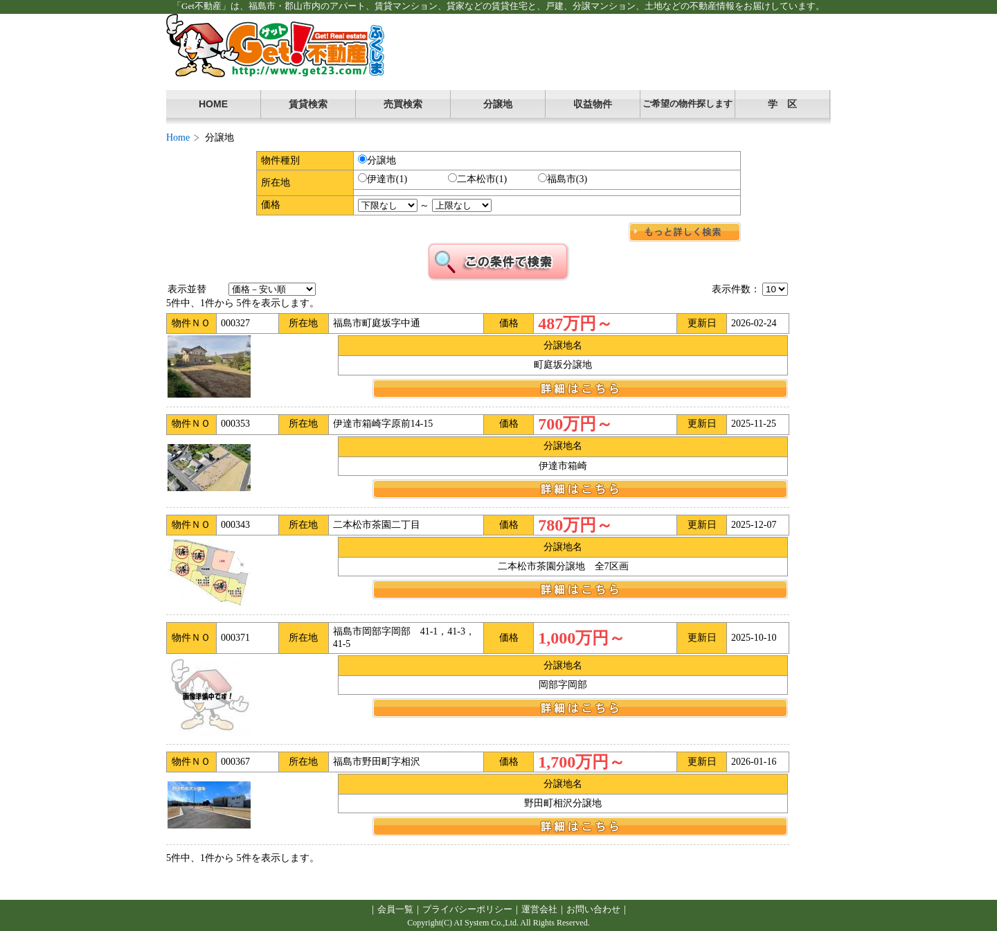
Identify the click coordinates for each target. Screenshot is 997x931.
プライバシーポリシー (467, 909)
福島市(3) (562, 178)
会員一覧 (395, 909)
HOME (213, 103)
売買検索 (403, 103)
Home (178, 137)
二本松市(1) (477, 178)
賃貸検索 (308, 103)
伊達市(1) (382, 178)
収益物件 (592, 103)
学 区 (782, 103)
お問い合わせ (593, 909)
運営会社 (539, 909)
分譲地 (497, 103)
